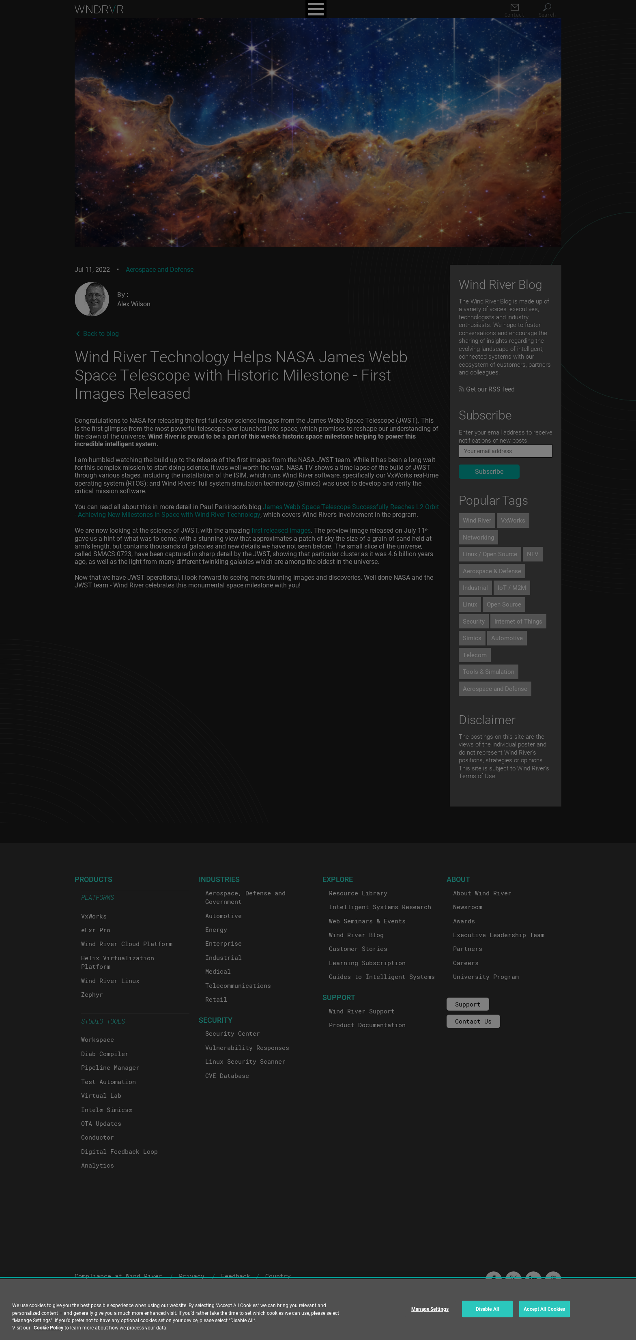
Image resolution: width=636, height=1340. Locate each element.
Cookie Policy (48, 1327)
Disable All (487, 1309)
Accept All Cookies (544, 1309)
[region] (318, 1309)
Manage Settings (430, 1309)
